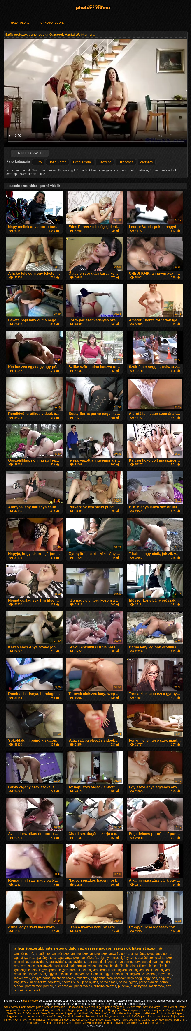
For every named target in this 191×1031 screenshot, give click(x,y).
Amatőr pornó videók (35, 1010)
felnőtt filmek (119, 966)
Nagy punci (114, 1010)
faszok (103, 966)
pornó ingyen (128, 982)
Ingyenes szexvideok (117, 1016)
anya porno (163, 953)
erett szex (32, 1022)
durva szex (156, 962)
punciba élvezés (104, 986)
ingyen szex (37, 974)
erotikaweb (44, 966)
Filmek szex (64, 1022)
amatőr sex (43, 953)
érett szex (28, 966)
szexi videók (31, 1000)
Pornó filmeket (36, 1019)
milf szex (83, 978)
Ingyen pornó (48, 1022)
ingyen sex (125, 970)
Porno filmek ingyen (58, 1019)
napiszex (54, 982)
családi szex (163, 958)
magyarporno (41, 978)
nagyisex (165, 978)
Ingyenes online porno (20, 1016)
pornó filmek (108, 982)
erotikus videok (64, 966)
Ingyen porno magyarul (110, 1007)
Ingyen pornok (103, 1022)
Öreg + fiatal (82, 162)
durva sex (140, 962)
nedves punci (71, 982)
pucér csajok (63, 986)
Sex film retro (134, 1007)
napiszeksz (38, 982)
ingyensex (165, 974)
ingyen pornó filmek (72, 970)
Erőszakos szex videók (81, 1007)
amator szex (98, 953)
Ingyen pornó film (78, 1010)
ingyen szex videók (88, 974)
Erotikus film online (120, 1013)
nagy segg (134, 978)
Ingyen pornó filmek (77, 1013)
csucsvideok (38, 962)
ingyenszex (22, 978)
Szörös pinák (35, 1007)
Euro (38, 162)
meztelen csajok (63, 978)
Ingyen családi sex (144, 1013)
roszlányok (156, 986)
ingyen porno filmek (102, 970)
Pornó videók (169, 1007)
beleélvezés (89, 958)
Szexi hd (105, 162)
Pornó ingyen (99, 1010)
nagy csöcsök (116, 978)
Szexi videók (95, 6)
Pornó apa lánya (130, 1019)
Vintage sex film (176, 1010)
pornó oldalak (148, 982)
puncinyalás (139, 986)
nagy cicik (98, 978)
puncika (123, 986)
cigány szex (128, 958)
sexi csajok (33, 990)
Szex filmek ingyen (52, 1013)
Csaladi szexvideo (153, 1019)
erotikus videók (86, 966)
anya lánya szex (142, 953)
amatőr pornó (23, 953)
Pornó (66, 1016)
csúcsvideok (76, 962)
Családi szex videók (152, 1022)
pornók (48, 986)
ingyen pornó (48, 970)
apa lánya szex (46, 958)
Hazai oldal (20, 22)
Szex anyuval (131, 1010)
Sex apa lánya (151, 1007)
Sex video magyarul (152, 1010)
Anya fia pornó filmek (48, 1016)
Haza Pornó (57, 162)
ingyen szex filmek (60, 974)
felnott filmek (138, 966)
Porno (182, 1007)
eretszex (146, 162)
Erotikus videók (94, 1016)
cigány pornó (109, 958)
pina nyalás (90, 982)
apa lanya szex (68, 958)
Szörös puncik (30, 1013)
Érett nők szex (58, 1010)
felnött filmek (158, 966)
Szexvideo (77, 1016)
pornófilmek (33, 986)
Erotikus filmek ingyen (170, 1013)
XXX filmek (19, 1019)
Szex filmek (14, 1013)
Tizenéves (125, 162)
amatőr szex (61, 953)
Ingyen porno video (83, 1019)
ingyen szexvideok (143, 974)
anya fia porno (119, 953)
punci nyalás (83, 986)
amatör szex (80, 953)
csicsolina (21, 962)
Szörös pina (139, 1016)
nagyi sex (150, 978)
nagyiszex (21, 982)
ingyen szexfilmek (116, 974)
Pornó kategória (52, 22)
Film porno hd (13, 1010)
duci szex (106, 962)
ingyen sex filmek (146, 970)
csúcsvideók (57, 962)
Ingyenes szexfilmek (126, 1022)
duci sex (92, 962)
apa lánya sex (24, 958)
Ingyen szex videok (107, 1019)
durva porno (123, 962)
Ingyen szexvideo (83, 1022)
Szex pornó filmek (15, 1007)
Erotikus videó (98, 1013)
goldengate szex (25, 970)
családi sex (146, 958)
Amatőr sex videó (55, 1007)
